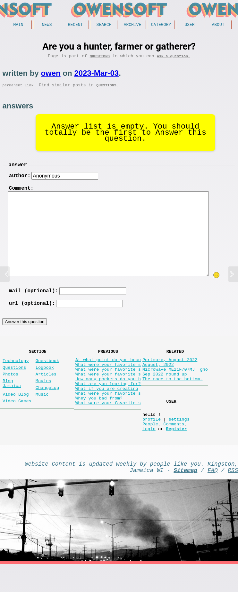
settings (178, 440)
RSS (233, 496)
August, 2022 (158, 377)
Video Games (17, 420)
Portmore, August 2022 (169, 371)
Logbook (45, 380)
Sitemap (185, 496)
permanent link (17, 88)
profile (151, 440)
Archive (132, 25)
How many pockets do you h (108, 395)
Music (42, 412)
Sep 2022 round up (164, 389)
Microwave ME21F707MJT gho (175, 383)
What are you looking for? (108, 401)
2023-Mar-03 (96, 75)
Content (63, 489)
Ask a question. (173, 58)
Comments (173, 446)
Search (104, 25)
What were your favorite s (108, 377)
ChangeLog (47, 404)
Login (149, 452)
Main (18, 25)
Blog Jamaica (12, 399)
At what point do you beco (108, 371)
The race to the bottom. (172, 395)
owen (50, 75)
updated (101, 489)
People (150, 446)
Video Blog (16, 412)
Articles (46, 388)
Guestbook (47, 372)
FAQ (213, 496)
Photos (10, 388)
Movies (43, 396)
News (47, 25)
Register (176, 452)
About (218, 25)
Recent (75, 25)
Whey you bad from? (99, 419)
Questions (100, 58)
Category (161, 25)
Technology (16, 372)
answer (17, 169)
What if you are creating (106, 407)
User (189, 25)
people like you (175, 489)
